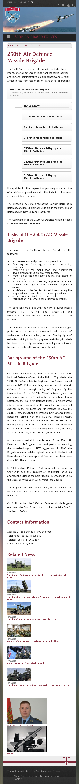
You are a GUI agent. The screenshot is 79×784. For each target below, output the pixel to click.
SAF (26, 45)
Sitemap (32, 776)
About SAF (19, 776)
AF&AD (38, 45)
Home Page (13, 45)
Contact (18, 779)
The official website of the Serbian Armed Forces (33, 771)
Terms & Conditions (50, 776)
